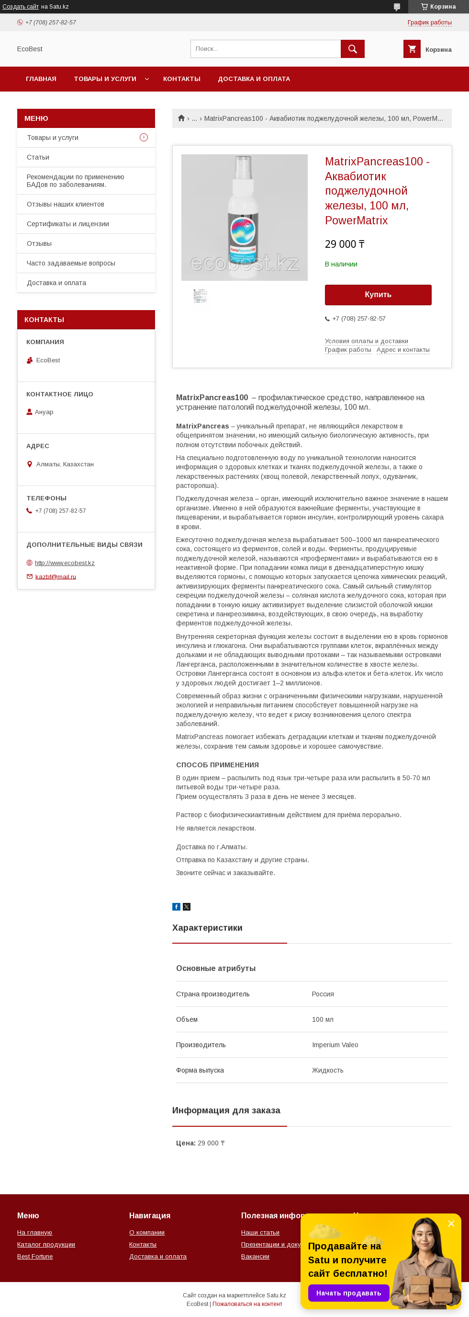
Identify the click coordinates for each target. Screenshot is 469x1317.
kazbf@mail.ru (55, 576)
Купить (378, 294)
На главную (34, 1232)
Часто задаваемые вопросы (71, 263)
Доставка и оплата (254, 78)
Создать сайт (20, 6)
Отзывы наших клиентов (65, 204)
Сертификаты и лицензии (68, 224)
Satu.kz (276, 1295)
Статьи (38, 157)
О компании (147, 1232)
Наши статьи (260, 1232)
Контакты (182, 78)
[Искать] (353, 49)
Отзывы (39, 243)
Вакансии (255, 1256)
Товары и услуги (105, 78)
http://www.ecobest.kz (65, 562)
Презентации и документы (280, 1244)
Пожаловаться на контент (247, 1304)
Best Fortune (35, 1256)
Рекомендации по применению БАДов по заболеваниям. (75, 180)
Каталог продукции (46, 1244)
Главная (41, 78)
